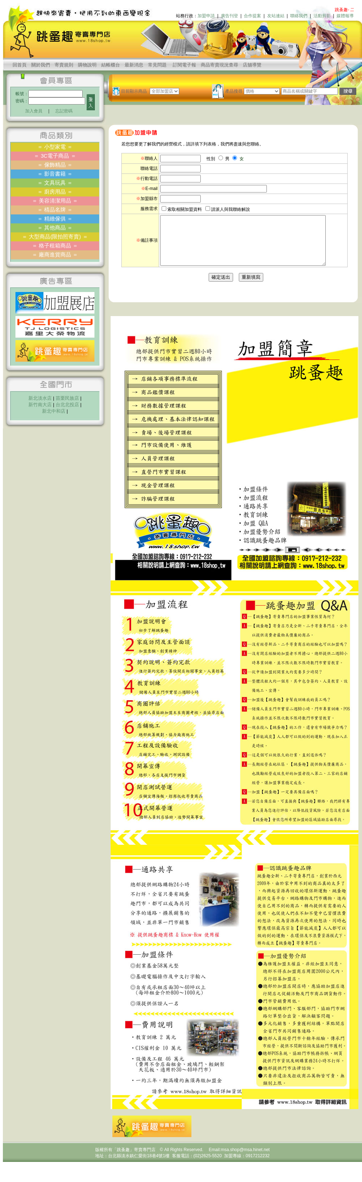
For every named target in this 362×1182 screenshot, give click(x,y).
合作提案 (252, 15)
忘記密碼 (64, 110)
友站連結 (275, 15)
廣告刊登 (229, 15)
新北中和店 (53, 411)
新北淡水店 (40, 398)
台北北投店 (67, 404)
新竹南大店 (40, 404)
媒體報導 (345, 15)
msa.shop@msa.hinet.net (245, 1159)
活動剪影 (322, 15)
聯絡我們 (298, 15)
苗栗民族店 (67, 398)
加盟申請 (206, 15)
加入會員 (33, 110)
